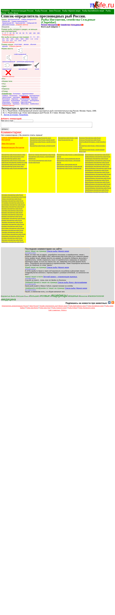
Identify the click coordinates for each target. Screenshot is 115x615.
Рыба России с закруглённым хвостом (67, 165)
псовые (45, 296)
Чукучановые (23, 95)
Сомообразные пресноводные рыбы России (97, 191)
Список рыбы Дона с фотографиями (72, 283)
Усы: (3, 84)
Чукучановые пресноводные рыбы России (12, 203)
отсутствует (18, 44)
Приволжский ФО (8, 23)
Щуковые (35, 99)
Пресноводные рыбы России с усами (68, 139)
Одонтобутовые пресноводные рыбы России (13, 235)
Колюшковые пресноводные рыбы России (12, 225)
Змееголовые (6, 97)
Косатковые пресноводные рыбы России (12, 201)
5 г (34, 37)
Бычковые (25, 100)
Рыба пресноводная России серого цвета (12, 167)
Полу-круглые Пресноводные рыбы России (40, 161)
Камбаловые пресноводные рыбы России (12, 243)
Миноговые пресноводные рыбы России (12, 241)
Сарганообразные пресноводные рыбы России (97, 161)
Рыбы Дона (13, 13)
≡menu (5, 10)
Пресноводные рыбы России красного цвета (13, 155)
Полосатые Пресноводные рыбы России (90, 139)
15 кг (24, 40)
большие (34, 297)
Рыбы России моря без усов (65, 140)
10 (10, 33)
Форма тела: (6, 81)
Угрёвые (5, 95)
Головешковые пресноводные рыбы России (13, 219)
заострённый (23, 66)
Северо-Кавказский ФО (19, 21)
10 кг (19, 40)
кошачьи (73, 297)
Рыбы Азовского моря (59, 309)
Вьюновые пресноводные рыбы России (12, 213)
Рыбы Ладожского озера (87, 309)
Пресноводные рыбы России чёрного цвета (13, 165)
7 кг (15, 40)
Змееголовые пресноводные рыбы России (12, 207)
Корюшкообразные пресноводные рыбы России (98, 179)
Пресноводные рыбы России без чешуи (40, 139)
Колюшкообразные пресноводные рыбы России (98, 175)
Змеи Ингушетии (8, 145)
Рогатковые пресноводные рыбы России (12, 215)
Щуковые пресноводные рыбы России (11, 221)
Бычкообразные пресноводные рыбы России (97, 177)
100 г (12, 39)
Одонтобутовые (26, 102)
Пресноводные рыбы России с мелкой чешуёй (42, 140)
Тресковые (5, 100)
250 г (17, 39)
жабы (14, 297)
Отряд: (4, 91)
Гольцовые (15, 102)
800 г (27, 39)
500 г (22, 39)
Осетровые (16, 93)
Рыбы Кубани (72, 309)
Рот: (3, 79)
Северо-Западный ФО (28, 19)
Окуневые (16, 104)
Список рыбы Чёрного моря (58, 252)
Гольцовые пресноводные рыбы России (12, 233)
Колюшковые (15, 100)
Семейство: (6, 94)
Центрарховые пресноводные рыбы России (13, 205)
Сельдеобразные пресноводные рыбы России (97, 165)
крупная (5, 46)
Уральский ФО (20, 23)
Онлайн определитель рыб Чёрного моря (53, 307)
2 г (31, 37)
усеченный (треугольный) (25, 58)
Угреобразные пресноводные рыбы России (96, 159)
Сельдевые (25, 97)
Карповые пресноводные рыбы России (11, 217)
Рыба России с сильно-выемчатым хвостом (68, 159)
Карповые (15, 99)
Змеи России (55, 11)
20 (13, 33)
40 (20, 33)
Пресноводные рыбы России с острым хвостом (69, 167)
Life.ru (104, 5)
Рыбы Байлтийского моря (77, 307)
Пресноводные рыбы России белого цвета (12, 157)
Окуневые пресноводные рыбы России (11, 239)
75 (26, 33)
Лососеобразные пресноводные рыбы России (97, 187)
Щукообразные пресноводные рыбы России (96, 171)
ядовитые (6, 297)
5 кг (11, 40)
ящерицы (59, 296)
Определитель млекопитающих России (15, 307)
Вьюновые (34, 97)
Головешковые (25, 99)
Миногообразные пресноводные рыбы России (97, 183)
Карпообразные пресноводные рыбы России (97, 167)
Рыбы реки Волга (32, 309)
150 (34, 33)
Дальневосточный (8, 24)
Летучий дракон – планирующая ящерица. (60, 278)
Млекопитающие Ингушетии (12, 148)
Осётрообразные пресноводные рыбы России (97, 155)
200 (38, 33)
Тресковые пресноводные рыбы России (12, 223)
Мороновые (6, 102)
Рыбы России (41, 11)
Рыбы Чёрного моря (71, 11)
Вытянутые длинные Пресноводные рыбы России (41, 155)
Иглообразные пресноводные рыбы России (96, 193)
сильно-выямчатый (8, 58)
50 (23, 33)
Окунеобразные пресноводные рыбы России (97, 181)
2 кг (3, 40)
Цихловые (16, 97)
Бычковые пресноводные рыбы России (11, 227)
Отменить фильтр (22, 24)
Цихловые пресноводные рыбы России (11, 209)
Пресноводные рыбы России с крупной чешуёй (42, 146)
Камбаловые (34, 104)
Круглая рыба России (34, 163)
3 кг (7, 40)
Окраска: (5, 89)
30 (17, 33)
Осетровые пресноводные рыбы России (12, 196)
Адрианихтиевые (27, 93)
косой (37, 66)
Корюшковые (6, 104)
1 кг (32, 39)
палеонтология (96, 297)
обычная (33, 44)
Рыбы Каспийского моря (93, 11)
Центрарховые (34, 95)
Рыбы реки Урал (45, 309)
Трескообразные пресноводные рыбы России (97, 173)
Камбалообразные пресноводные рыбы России (97, 185)
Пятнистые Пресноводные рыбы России (90, 140)
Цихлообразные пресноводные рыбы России (97, 163)
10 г (38, 37)
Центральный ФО (14, 19)
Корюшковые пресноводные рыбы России (12, 237)
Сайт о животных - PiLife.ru (57, 311)
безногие (83, 297)
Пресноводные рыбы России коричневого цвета (14, 169)
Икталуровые (34, 100)
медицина (9, 300)
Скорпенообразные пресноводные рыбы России (98, 189)
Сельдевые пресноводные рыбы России (12, 211)
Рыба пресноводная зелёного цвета (11, 159)
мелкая (26, 44)
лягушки (20, 297)
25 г (3, 39)
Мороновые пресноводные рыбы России (12, 231)
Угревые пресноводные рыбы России (11, 199)
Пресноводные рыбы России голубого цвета (13, 161)
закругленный (7, 66)
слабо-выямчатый (20, 51)
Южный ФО (6, 21)
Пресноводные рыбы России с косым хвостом (69, 169)
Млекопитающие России (22, 11)
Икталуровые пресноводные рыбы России (12, 229)
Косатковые (14, 95)
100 (30, 33)
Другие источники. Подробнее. (16, 115)
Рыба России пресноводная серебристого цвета (14, 163)
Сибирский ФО (32, 23)
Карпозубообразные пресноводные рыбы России (98, 169)
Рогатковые (6, 99)
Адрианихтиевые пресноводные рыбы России (13, 198)
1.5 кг (36, 39)
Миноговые (25, 104)
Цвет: (4, 86)
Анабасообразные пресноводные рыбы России (97, 157)
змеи (26, 297)
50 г (7, 39)
